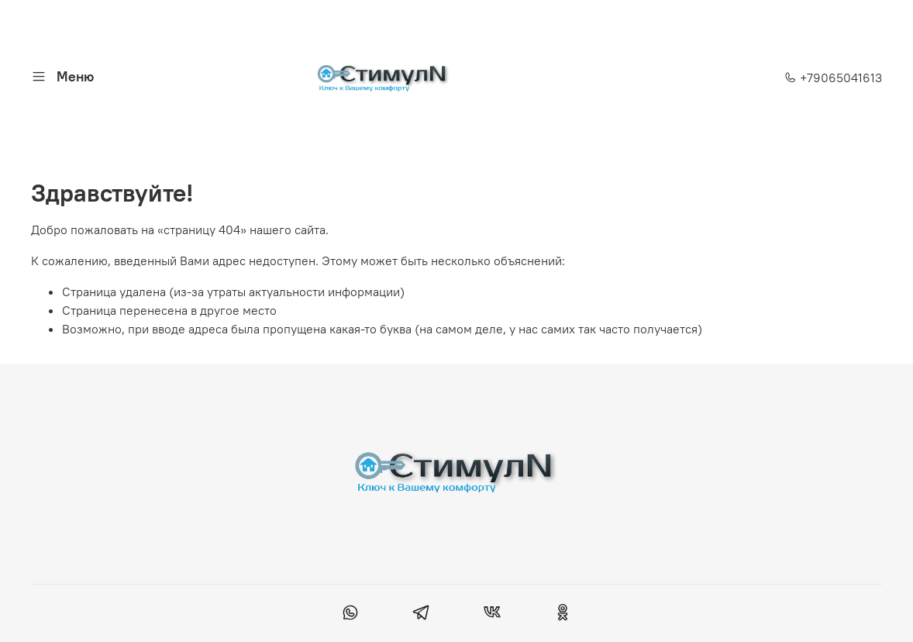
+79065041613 (833, 77)
